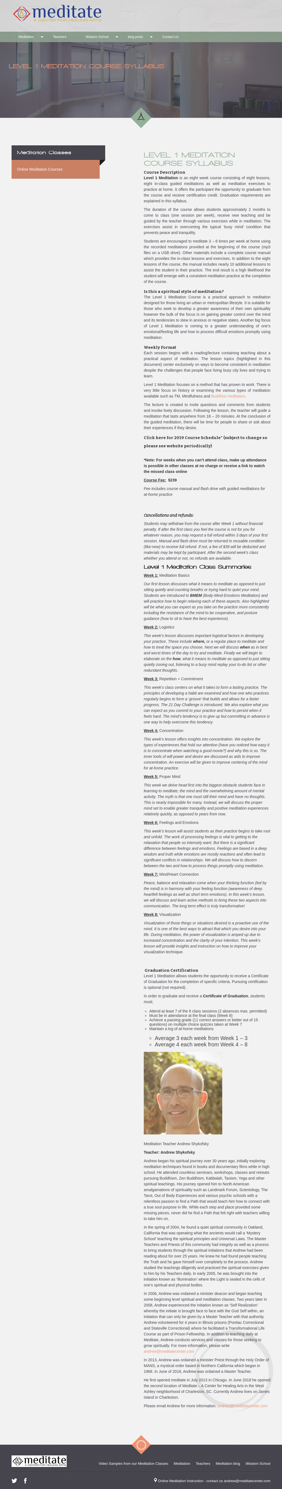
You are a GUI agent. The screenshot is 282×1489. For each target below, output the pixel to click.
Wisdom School (97, 37)
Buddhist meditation (228, 396)
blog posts (135, 37)
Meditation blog (228, 1463)
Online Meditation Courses (40, 169)
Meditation (26, 37)
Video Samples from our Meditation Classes (133, 1463)
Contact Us (170, 37)
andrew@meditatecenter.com (169, 1351)
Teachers (59, 37)
